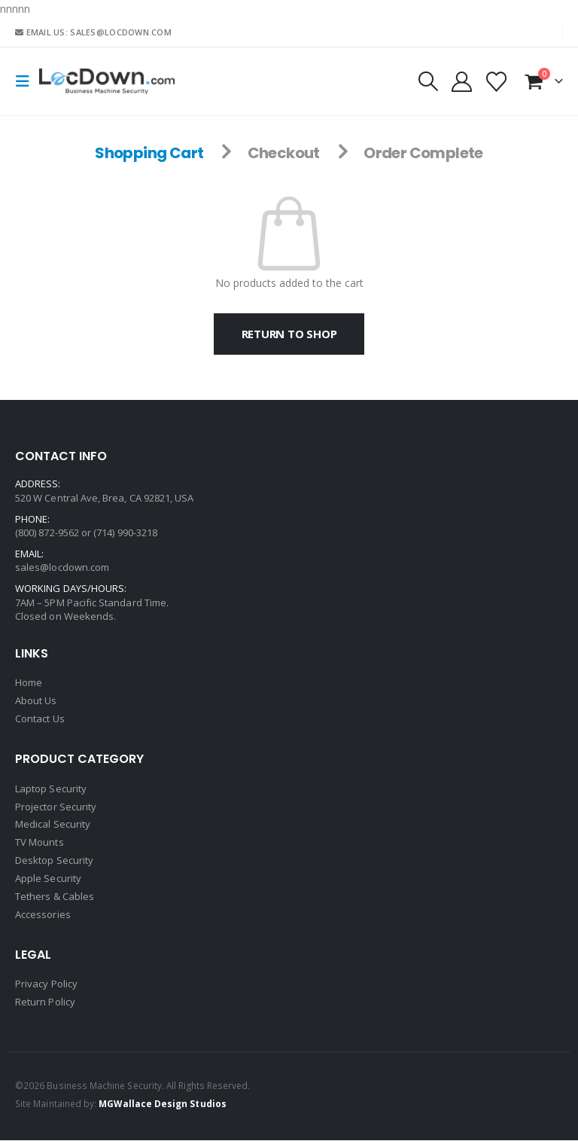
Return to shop (289, 333)
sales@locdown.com (62, 567)
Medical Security (52, 825)
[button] (27, 81)
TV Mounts (39, 843)
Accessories (43, 916)
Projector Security (55, 807)
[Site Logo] (107, 81)
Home (28, 683)
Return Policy (45, 1003)
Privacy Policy (46, 985)
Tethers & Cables (54, 898)
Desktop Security (54, 861)
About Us (36, 701)
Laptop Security (51, 789)
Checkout (284, 152)
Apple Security (48, 879)
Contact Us (40, 719)
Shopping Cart (149, 152)
